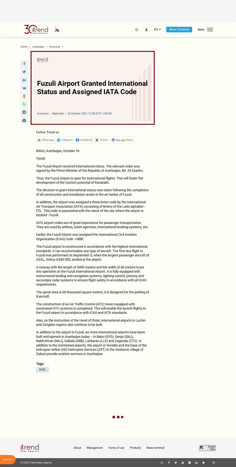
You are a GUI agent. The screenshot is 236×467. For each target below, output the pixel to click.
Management (95, 447)
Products (135, 447)
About (77, 447)
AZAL (42, 369)
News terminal (155, 447)
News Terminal (179, 29)
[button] (24, 63)
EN (156, 29)
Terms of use (116, 447)
